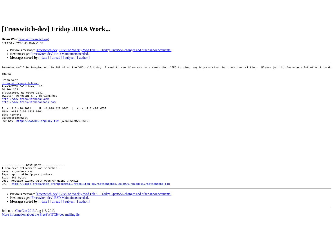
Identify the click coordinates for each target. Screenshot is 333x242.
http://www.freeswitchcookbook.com (28, 109)
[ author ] (83, 57)
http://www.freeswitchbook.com (25, 106)
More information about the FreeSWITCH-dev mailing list (41, 238)
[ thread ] (56, 57)
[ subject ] (69, 57)
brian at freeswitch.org (34, 39)
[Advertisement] (166, 11)
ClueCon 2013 (25, 234)
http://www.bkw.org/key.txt (37, 132)
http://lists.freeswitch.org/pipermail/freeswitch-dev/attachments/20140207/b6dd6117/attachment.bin (91, 207)
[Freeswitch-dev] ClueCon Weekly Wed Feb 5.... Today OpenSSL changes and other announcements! (103, 50)
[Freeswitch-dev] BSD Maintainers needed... (60, 54)
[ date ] (44, 57)
